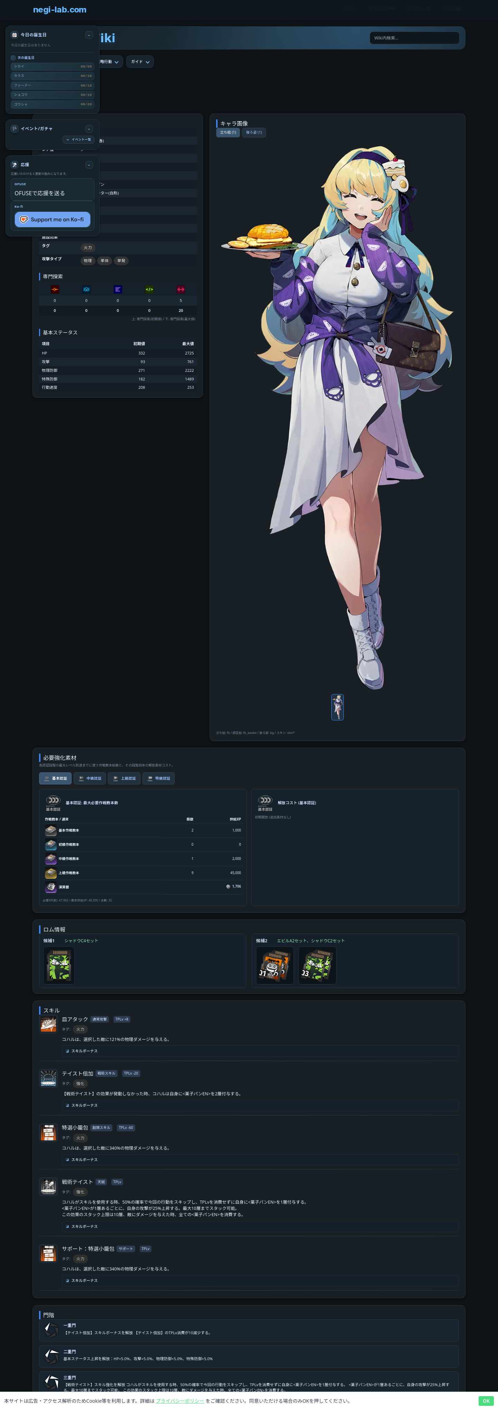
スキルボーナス (82, 1050)
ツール (349, 9)
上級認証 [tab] (124, 778)
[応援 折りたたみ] (89, 165)
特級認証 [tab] (158, 778)
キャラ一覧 (419, 9)
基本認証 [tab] (55, 778)
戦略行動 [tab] (104, 61)
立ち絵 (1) (228, 132)
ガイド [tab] (137, 61)
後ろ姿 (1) (254, 132)
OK (486, 1401)
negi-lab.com (59, 10)
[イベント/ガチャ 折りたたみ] (89, 129)
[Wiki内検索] (415, 38)
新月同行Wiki (381, 9)
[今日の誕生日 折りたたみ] (89, 35)
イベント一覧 (78, 139)
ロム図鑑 (452, 9)
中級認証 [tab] (90, 778)
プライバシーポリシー (180, 1401)
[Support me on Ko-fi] (53, 219)
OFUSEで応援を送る (40, 193)
